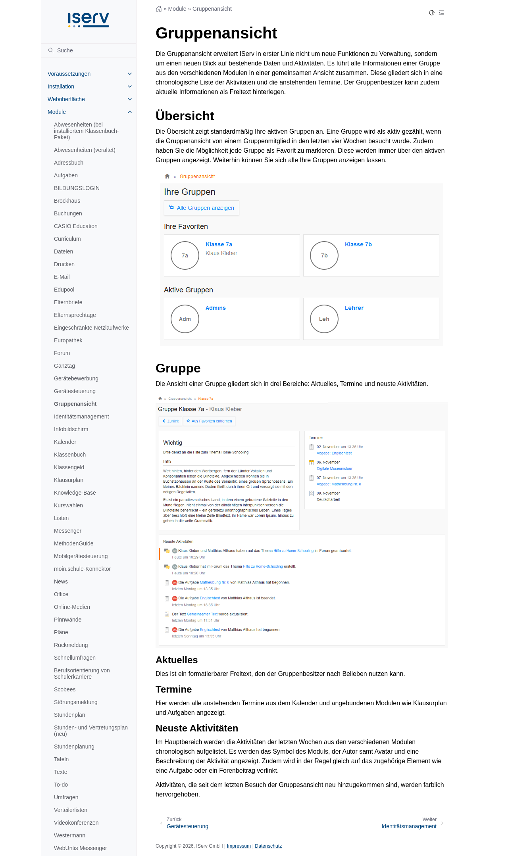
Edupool (64, 289)
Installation (61, 86)
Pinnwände (67, 619)
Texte (60, 772)
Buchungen (68, 213)
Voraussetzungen (69, 74)
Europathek (68, 340)
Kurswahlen (68, 505)
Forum (62, 353)
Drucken (64, 264)
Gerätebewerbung (76, 378)
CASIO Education (76, 226)
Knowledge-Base (75, 492)
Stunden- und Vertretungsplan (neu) (91, 730)
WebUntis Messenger (80, 848)
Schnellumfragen (75, 657)
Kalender (65, 442)
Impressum (239, 846)
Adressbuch (68, 162)
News (61, 581)
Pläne (61, 632)
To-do (61, 784)
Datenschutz (268, 846)
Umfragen (66, 797)
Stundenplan (69, 715)
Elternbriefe (68, 302)
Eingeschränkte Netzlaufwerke (91, 327)
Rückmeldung (71, 645)
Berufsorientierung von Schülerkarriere (82, 673)
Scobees (64, 689)
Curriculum (67, 239)
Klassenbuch (70, 454)
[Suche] (88, 50)
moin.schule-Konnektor (82, 569)
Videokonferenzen (76, 823)
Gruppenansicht (75, 404)
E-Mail (62, 277)
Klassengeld (69, 467)
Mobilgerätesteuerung (81, 556)
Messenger (67, 531)
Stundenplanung (74, 746)
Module (57, 112)
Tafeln (61, 759)
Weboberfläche (66, 99)
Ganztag (64, 366)
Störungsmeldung (76, 702)
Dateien (63, 251)
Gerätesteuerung (75, 391)
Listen (61, 518)
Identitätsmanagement (81, 416)
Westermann (69, 835)
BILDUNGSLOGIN (77, 188)
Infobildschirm (71, 429)
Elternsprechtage (75, 315)
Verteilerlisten (70, 810)
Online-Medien (72, 607)
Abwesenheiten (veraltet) (84, 150)
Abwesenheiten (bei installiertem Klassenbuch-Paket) (86, 130)
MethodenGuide (74, 543)
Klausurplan (68, 480)
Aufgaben (66, 175)
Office (61, 594)
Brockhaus (67, 201)
